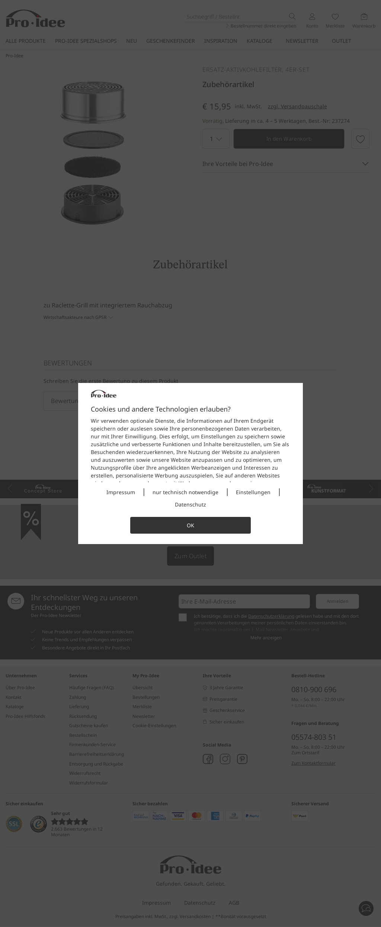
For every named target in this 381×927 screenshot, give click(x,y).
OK (190, 525)
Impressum (120, 492)
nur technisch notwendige (185, 492)
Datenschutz (190, 504)
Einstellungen (253, 492)
